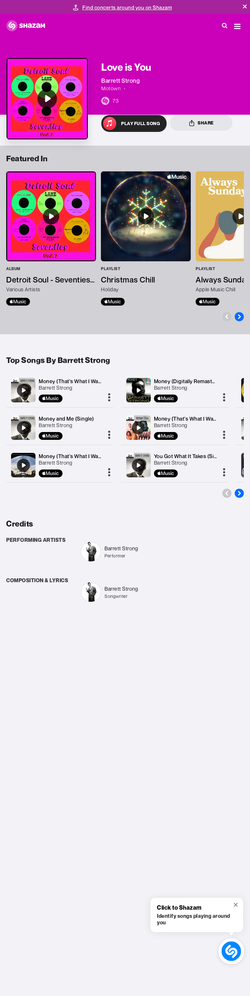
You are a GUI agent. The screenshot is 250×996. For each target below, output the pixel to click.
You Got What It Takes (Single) (190, 456)
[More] (109, 397)
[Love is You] (47, 98)
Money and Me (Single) (66, 418)
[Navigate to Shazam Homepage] (29, 26)
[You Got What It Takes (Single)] (138, 465)
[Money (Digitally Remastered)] (138, 390)
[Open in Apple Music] (134, 123)
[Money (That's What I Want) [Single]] (23, 390)
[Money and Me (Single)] (23, 427)
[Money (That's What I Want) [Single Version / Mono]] (138, 427)
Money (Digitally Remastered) (189, 381)
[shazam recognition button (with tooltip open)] (231, 951)
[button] (245, 6)
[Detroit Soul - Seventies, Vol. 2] (51, 238)
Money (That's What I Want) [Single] (82, 381)
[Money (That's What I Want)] (23, 465)
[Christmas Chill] (146, 238)
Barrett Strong (55, 387)
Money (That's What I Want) (72, 456)
